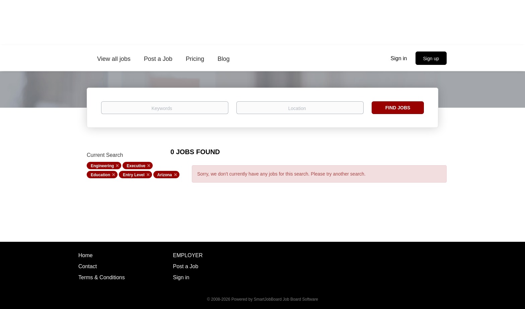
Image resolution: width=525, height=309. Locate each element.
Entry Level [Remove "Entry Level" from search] (134, 175)
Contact (87, 266)
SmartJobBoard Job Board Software (286, 299)
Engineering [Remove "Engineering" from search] (102, 166)
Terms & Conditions (101, 277)
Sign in (399, 58)
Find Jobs (397, 107)
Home (85, 255)
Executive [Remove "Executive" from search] (136, 166)
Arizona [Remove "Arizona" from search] (164, 175)
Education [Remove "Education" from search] (100, 175)
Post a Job (186, 266)
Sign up (431, 58)
